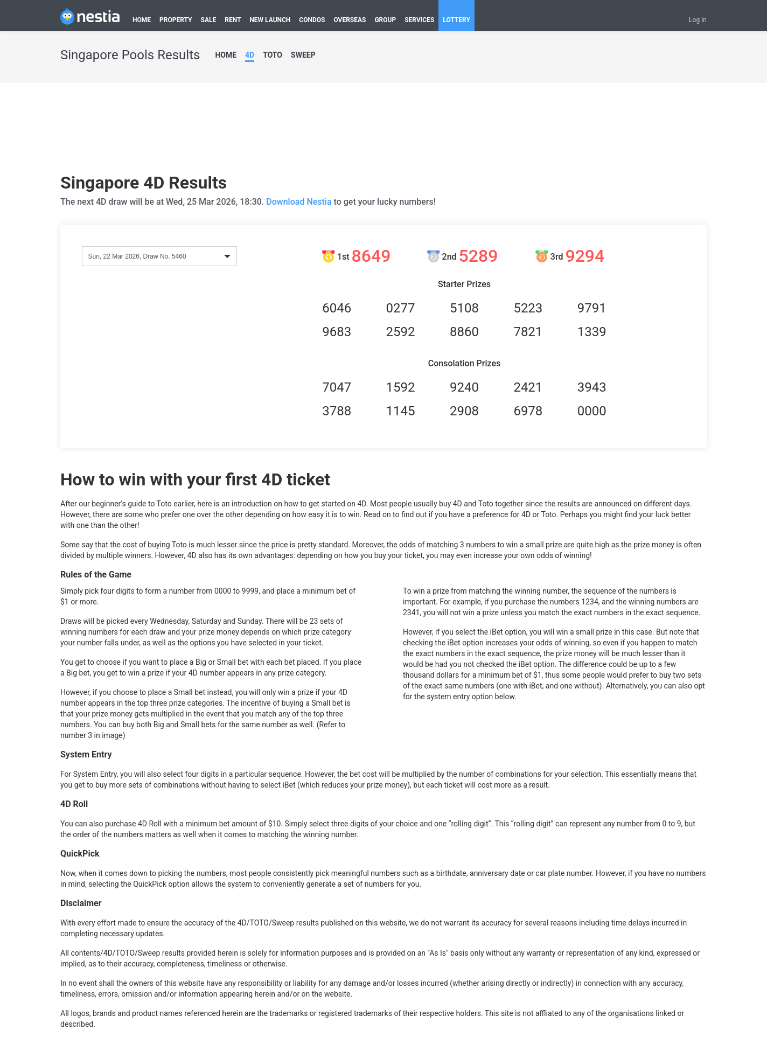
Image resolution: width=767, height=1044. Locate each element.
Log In (698, 20)
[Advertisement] (383, 132)
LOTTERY (456, 20)
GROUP (385, 20)
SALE (209, 20)
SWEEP (303, 55)
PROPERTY (175, 20)
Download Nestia (299, 202)
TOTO (272, 55)
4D (249, 55)
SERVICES (419, 20)
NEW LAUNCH (269, 20)
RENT (233, 20)
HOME (142, 20)
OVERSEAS (349, 20)
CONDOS (312, 20)
